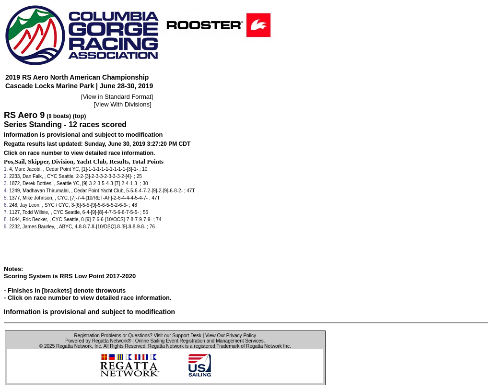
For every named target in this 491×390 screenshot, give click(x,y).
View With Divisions (122, 104)
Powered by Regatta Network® (98, 340)
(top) (79, 116)
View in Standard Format (117, 96)
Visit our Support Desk (177, 335)
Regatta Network (74, 346)
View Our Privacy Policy (230, 335)
